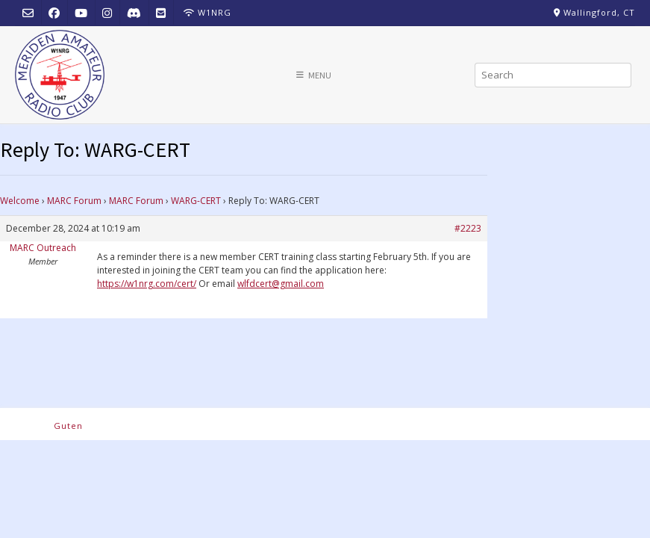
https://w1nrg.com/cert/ (146, 283)
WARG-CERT (196, 200)
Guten (68, 425)
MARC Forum (74, 200)
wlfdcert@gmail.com (280, 283)
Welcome (20, 200)
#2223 (467, 228)
